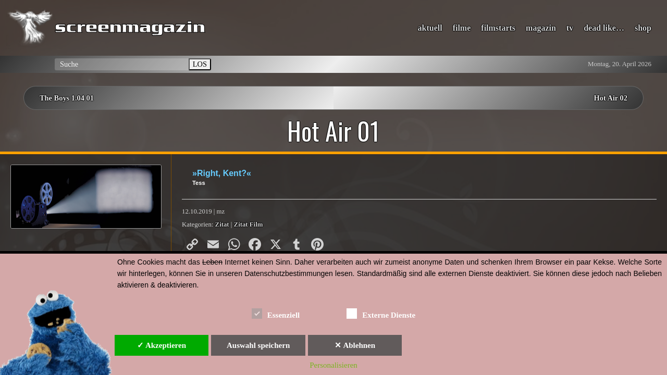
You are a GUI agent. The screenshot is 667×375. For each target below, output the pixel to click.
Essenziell (276, 313)
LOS (200, 64)
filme (462, 27)
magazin (541, 27)
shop (643, 27)
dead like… (604, 27)
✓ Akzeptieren (161, 345)
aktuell (430, 27)
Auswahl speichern (258, 345)
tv (569, 27)
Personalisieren (333, 365)
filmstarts (498, 27)
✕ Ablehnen (355, 345)
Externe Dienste (381, 313)
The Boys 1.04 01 (67, 98)
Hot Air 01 (333, 130)
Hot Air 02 (611, 98)
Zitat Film (248, 224)
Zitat (222, 224)
